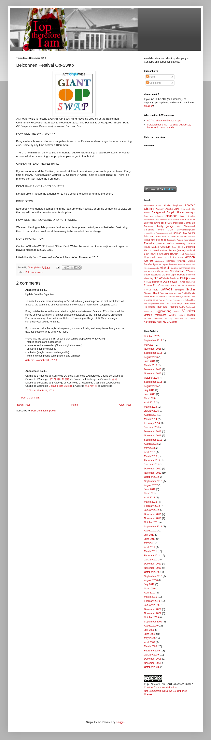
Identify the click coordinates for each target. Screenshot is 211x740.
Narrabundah (177, 271)
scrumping (179, 290)
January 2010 (151, 605)
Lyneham (157, 264)
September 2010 (153, 576)
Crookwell (167, 233)
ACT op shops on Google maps (164, 120)
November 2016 (152, 348)
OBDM (147, 275)
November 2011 (152, 518)
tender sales (152, 300)
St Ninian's (161, 296)
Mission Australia (151, 268)
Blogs (181, 216)
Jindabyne (159, 261)
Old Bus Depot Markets (173, 274)
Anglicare (177, 205)
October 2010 (151, 572)
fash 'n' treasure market (174, 236)
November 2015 (152, 373)
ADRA (159, 205)
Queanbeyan (170, 281)
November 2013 (152, 435)
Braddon (163, 219)
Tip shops (149, 306)
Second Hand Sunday (156, 293)
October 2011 (151, 522)
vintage (148, 315)
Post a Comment (30, 397)
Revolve (147, 290)
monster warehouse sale (182, 268)
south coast (149, 296)
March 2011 (150, 551)
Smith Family (188, 293)
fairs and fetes (152, 236)
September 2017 (153, 340)
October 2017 (151, 336)
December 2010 (152, 563)
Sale (155, 289)
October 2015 (151, 377)
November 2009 (152, 613)
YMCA (166, 321)
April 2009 (149, 642)
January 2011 (151, 559)
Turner (177, 311)
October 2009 (151, 617)
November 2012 (152, 472)
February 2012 (152, 505)
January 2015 (151, 410)
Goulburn (165, 246)
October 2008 (151, 667)
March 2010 (150, 596)
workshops (190, 318)
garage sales (165, 243)
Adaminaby (149, 205)
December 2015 (152, 369)
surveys (179, 297)
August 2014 (151, 414)
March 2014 (150, 419)
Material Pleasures (186, 264)
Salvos (166, 289)
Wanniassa (160, 315)
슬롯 (114, 379)
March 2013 (150, 456)
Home (74, 404)
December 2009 (152, 609)
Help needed (150, 257)
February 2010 (152, 601)
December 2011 (152, 514)
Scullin (190, 289)
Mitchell (165, 267)
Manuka (173, 264)
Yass (158, 321)
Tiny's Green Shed (168, 303)
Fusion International (186, 240)
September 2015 (153, 381)
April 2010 (149, 592)
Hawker (174, 254)
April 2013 (149, 452)
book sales (190, 216)
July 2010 (149, 584)
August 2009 (151, 625)
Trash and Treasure (167, 306)
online (189, 274)
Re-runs (148, 285)
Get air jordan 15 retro (60, 385)
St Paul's (171, 297)
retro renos (182, 285)
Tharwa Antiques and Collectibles (180, 300)
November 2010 (152, 568)
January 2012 (151, 510)
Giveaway (180, 243)
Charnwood (189, 226)
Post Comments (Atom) (43, 410)
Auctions (160, 209)
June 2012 (149, 489)
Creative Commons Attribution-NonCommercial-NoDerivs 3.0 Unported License (165, 691)
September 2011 (153, 526)
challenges (178, 223)
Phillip (184, 278)
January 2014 (151, 427)
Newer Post (23, 404)
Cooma (159, 233)
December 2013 (152, 431)
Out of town (161, 278)
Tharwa (161, 300)
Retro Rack (170, 285)
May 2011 (149, 543)
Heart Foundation (187, 254)
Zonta (174, 322)
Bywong (168, 223)
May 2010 (149, 588)
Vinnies (188, 311)
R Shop (181, 282)
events (191, 233)
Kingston (181, 261)
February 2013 (152, 460)
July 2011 (149, 534)
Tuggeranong (162, 311)
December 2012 (152, 468)
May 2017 (149, 344)
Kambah (171, 261)
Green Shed (177, 247)
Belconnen (31, 272)
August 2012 (151, 485)
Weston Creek (177, 315)
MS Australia (150, 271)
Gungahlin (189, 246)
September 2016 (153, 352)
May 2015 (149, 398)
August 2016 (151, 357)
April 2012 (149, 497)
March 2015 (150, 406)
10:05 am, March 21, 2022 (39, 390)
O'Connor (190, 271)
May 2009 (149, 638)
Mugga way (163, 271)
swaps (40, 272)
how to (166, 257)
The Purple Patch (151, 303)
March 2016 (150, 365)
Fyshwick (149, 243)
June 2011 (149, 539)
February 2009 (152, 650)
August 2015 (151, 386)
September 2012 (153, 481)
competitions (149, 233)
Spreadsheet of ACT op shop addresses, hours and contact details (169, 126)
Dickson (176, 233)
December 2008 (152, 658)
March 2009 (150, 646)
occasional (156, 274)
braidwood (172, 219)
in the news (176, 257)
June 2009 (149, 634)
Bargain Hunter (175, 212)
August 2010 (151, 580)
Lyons (165, 264)
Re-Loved (190, 282)
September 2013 (153, 439)
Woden (191, 315)
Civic (170, 229)
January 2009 (151, 654)
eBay (184, 233)
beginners (158, 216)
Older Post (125, 404)
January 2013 (151, 464)
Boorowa (148, 219)
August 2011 (151, 530)
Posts (150, 76)
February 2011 (152, 555)
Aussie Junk (172, 209)
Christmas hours (154, 229)
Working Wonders (174, 318)
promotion (157, 282)
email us (148, 106)
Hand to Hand (151, 250)
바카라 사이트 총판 (59, 379)
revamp (191, 285)
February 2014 (152, 423)
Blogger (120, 722)
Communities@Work (186, 230)
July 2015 (149, 390)
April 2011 (149, 547)
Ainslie (167, 205)
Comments (153, 82)
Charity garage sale (168, 226)
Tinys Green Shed (186, 303)
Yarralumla (150, 321)
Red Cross (158, 285)
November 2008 (152, 663)
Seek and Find (175, 293)
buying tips (159, 223)
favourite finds (158, 240)
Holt (160, 257)
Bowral (155, 219)
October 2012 (151, 476)
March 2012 (150, 501)
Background (158, 212)
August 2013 (151, 443)
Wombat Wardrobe (153, 318)
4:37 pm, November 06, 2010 (41, 360)
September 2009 (153, 621)
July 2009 (149, 630)
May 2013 (149, 448)
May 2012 (149, 493)
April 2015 (149, 402)
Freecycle (171, 240)
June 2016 (149, 361)
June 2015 (149, 394)
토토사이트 (91, 385)
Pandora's (174, 278)
